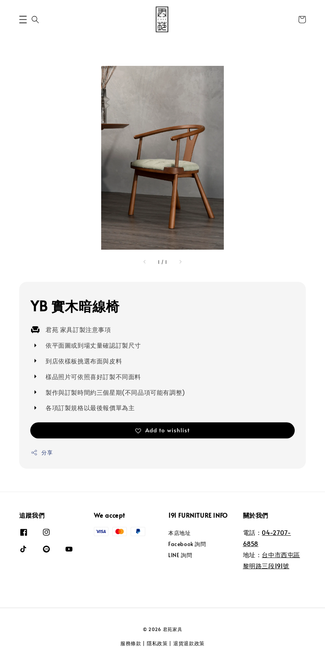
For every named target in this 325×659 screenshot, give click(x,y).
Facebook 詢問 (187, 544)
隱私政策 (157, 643)
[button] (23, 19)
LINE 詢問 (180, 555)
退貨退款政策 (189, 643)
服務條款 (130, 643)
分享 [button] (42, 452)
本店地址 (179, 533)
